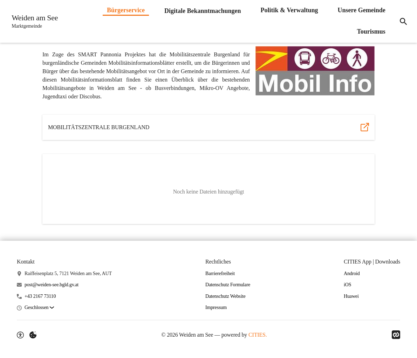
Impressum (216, 307)
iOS (347, 284)
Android (352, 273)
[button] (315, 71)
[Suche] (402, 21)
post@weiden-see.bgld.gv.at (51, 284)
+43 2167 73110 (40, 296)
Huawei (351, 296)
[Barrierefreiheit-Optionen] (20, 335)
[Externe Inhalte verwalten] (33, 335)
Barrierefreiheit (220, 273)
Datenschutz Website (225, 296)
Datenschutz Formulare (227, 284)
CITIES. (257, 335)
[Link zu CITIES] (396, 335)
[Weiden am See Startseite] (33, 21)
